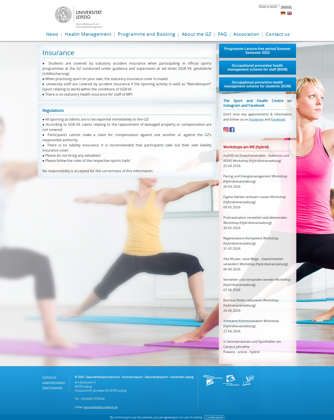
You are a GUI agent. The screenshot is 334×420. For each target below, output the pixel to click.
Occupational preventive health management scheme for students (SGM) (257, 84)
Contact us (278, 34)
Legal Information (53, 382)
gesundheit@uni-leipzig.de (101, 407)
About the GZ (196, 34)
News (52, 34)
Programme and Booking (146, 34)
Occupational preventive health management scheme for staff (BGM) (257, 67)
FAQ (222, 34)
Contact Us (49, 377)
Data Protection (52, 387)
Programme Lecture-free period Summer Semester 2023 (257, 50)
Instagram (256, 119)
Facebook (278, 119)
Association (246, 34)
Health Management (88, 34)
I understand (214, 417)
